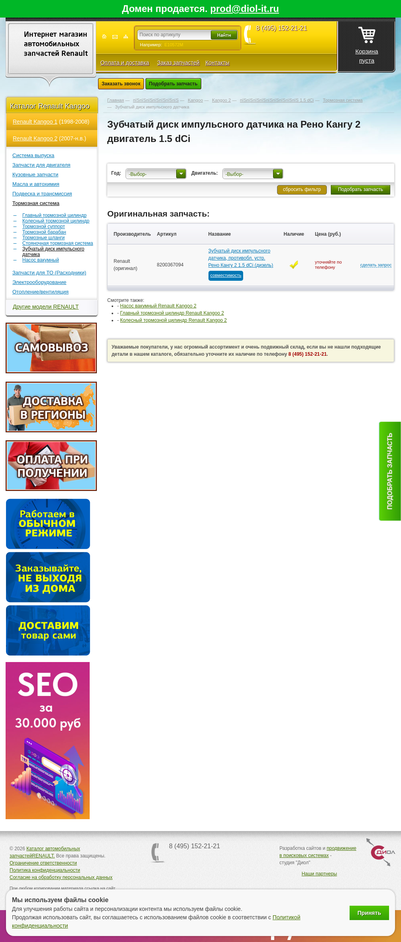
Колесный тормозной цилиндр (55, 221)
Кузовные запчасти (35, 174)
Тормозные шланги (43, 237)
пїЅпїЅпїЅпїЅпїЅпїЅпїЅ (156, 100)
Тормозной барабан (44, 232)
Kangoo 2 (221, 100)
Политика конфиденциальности (45, 870)
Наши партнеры (319, 874)
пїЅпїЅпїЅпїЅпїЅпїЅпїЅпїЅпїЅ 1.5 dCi (277, 100)
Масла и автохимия (35, 184)
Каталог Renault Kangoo (50, 106)
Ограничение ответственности (43, 863)
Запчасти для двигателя (41, 165)
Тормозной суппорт (43, 226)
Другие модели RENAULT (46, 306)
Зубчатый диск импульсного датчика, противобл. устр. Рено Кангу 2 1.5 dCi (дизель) (240, 258)
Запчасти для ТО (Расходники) (49, 273)
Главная (115, 100)
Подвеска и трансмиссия (42, 194)
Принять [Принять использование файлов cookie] (369, 913)
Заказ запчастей (178, 62)
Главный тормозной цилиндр (54, 215)
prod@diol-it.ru (244, 8)
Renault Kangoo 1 (35, 121)
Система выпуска (33, 155)
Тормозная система (35, 203)
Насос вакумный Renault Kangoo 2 (158, 306)
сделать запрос (376, 264)
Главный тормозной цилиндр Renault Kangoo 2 (172, 313)
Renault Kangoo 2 (35, 138)
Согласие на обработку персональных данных (61, 877)
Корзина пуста (366, 43)
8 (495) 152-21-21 (281, 28)
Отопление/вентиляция (40, 292)
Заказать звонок (121, 84)
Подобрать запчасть (173, 84)
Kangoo (195, 100)
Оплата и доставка (124, 62)
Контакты (217, 62)
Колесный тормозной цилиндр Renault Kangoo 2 (173, 320)
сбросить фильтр (302, 189)
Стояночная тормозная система (57, 243)
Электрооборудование (39, 282)
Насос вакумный (40, 260)
